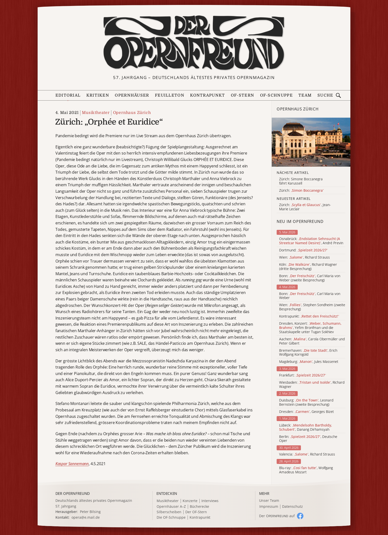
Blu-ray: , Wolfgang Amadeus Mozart (306, 470)
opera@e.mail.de (86, 517)
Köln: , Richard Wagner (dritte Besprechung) (308, 267)
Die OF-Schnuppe (171, 517)
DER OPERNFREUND (72, 493)
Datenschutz (292, 507)
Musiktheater (96, 112)
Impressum (268, 507)
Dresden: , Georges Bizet (306, 412)
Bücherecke (199, 507)
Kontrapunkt (207, 95)
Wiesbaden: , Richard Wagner (311, 384)
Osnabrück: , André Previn (311, 241)
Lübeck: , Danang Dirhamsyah (305, 427)
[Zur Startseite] (194, 42)
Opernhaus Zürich (132, 112)
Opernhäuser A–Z (171, 507)
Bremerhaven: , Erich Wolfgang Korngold (308, 352)
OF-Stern (242, 95)
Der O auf (277, 515)
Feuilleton (169, 95)
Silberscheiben (169, 512)
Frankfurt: (302, 375)
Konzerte (190, 501)
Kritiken (97, 95)
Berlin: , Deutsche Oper (308, 439)
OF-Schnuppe (276, 95)
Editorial (68, 95)
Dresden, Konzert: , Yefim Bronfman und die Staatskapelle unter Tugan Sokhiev (310, 327)
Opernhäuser (132, 95)
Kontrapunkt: (309, 316)
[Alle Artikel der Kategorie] (311, 142)
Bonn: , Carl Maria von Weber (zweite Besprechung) (309, 278)
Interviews (209, 501)
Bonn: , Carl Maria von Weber (309, 296)
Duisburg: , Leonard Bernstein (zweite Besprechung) (306, 402)
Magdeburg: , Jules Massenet (308, 362)
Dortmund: (303, 250)
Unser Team (269, 500)
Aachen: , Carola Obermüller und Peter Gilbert (312, 341)
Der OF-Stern (196, 512)
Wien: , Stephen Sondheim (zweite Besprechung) (312, 307)
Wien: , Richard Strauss (304, 257)
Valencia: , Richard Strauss (307, 454)
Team (305, 95)
